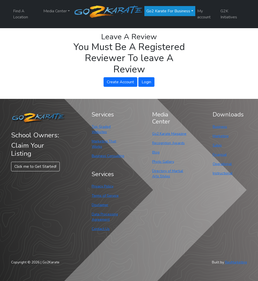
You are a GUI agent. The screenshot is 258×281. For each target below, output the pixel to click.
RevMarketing (236, 262)
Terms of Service (105, 195)
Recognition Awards (168, 143)
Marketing (221, 136)
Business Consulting (108, 155)
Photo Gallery (163, 161)
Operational (222, 164)
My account (204, 14)
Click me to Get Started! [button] (35, 166)
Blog (155, 152)
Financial (220, 154)
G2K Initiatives (228, 14)
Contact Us (101, 228)
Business (220, 126)
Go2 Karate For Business (168, 11)
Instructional (223, 173)
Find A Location (20, 14)
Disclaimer (100, 205)
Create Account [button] (120, 82)
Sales (217, 145)
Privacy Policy (102, 186)
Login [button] (146, 82)
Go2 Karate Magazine (169, 133)
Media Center (55, 11)
